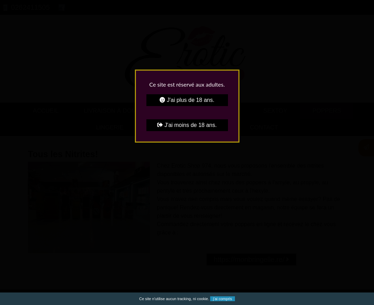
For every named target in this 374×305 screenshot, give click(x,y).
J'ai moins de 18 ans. (186, 125)
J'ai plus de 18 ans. (187, 100)
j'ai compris (222, 299)
